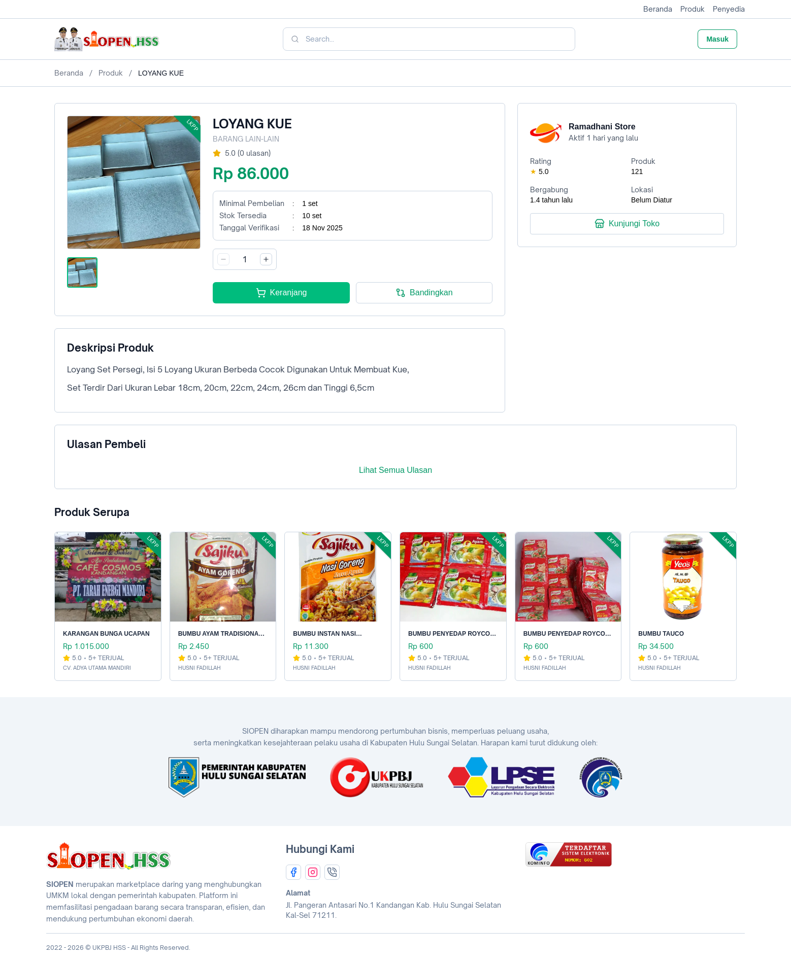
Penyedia (729, 9)
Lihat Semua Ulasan (395, 470)
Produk (692, 9)
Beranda (657, 9)
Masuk (717, 39)
